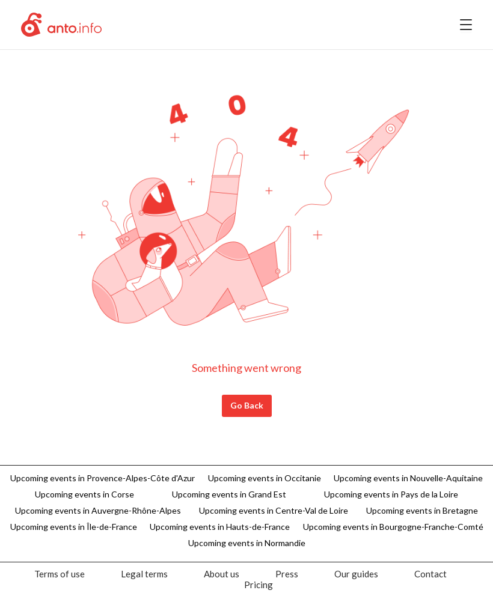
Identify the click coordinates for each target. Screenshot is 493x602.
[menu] (466, 24)
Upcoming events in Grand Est (229, 494)
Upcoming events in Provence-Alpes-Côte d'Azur (102, 478)
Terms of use (59, 573)
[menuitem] (59, 573)
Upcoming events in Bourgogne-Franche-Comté (393, 526)
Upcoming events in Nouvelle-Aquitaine (408, 478)
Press (286, 573)
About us (221, 573)
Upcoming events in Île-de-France (73, 526)
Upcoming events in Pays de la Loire (391, 494)
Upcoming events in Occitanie (264, 478)
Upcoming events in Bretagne (422, 510)
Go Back (246, 405)
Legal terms (144, 573)
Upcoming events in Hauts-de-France (220, 526)
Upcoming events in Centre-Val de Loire (273, 510)
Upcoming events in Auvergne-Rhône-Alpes (98, 510)
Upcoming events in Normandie (246, 543)
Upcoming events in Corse (84, 494)
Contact (430, 573)
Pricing (258, 584)
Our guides (356, 573)
